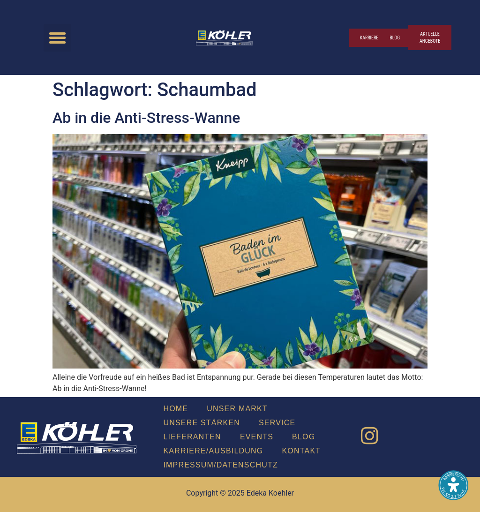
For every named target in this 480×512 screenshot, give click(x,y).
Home (175, 409)
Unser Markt (237, 409)
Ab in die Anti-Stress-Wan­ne (146, 118)
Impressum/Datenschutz (220, 465)
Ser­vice (277, 423)
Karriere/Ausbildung (213, 451)
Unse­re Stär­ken (201, 423)
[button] (57, 38)
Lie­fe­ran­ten (192, 437)
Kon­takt (301, 451)
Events (256, 437)
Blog (303, 437)
